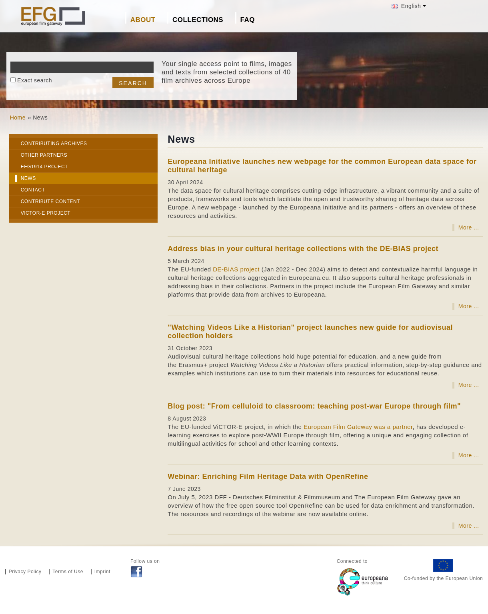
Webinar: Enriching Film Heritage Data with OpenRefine (268, 476)
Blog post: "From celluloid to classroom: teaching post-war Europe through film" (314, 406)
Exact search (34, 80)
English (406, 6)
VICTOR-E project (45, 213)
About (143, 20)
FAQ (247, 20)
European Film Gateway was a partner (358, 426)
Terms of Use (67, 571)
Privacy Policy (25, 571)
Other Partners (44, 155)
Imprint (102, 571)
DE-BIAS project (236, 269)
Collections (197, 20)
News (28, 178)
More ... (468, 227)
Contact (33, 190)
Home (18, 117)
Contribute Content (50, 201)
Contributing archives (54, 143)
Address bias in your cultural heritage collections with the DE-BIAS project (303, 249)
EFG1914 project (44, 166)
